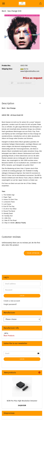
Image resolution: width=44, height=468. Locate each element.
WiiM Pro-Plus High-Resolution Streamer (22, 401)
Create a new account (12, 301)
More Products (9, 336)
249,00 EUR (22, 405)
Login (22, 296)
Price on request (32, 78)
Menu (3, 3)
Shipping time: (7, 69)
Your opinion (33, 253)
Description (8, 103)
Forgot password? (10, 304)
